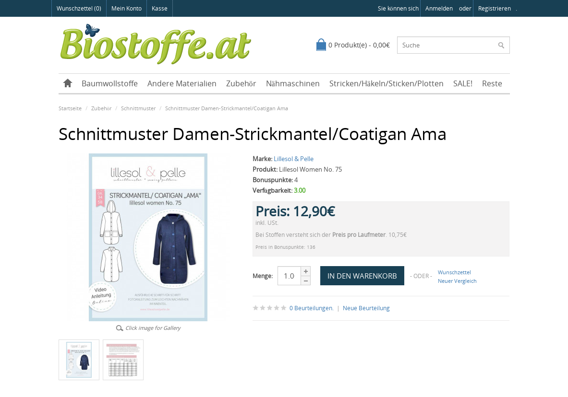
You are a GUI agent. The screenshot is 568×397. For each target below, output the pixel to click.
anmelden (439, 8)
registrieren (494, 8)
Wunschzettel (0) (79, 8)
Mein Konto (126, 8)
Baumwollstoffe (110, 83)
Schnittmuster (138, 108)
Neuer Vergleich (457, 280)
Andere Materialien (182, 83)
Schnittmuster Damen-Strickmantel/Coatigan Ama (226, 108)
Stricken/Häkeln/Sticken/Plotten (386, 83)
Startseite (70, 108)
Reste (492, 83)
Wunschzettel (454, 272)
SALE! (462, 83)
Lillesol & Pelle (294, 158)
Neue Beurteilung (366, 308)
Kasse (160, 8)
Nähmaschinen (293, 83)
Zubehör (241, 83)
